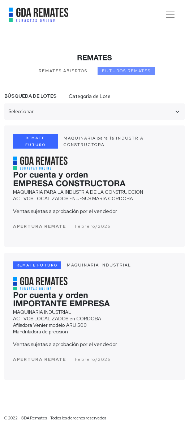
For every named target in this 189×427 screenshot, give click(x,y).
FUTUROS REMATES (126, 70)
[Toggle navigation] (170, 15)
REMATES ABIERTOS (63, 70)
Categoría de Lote (90, 96)
